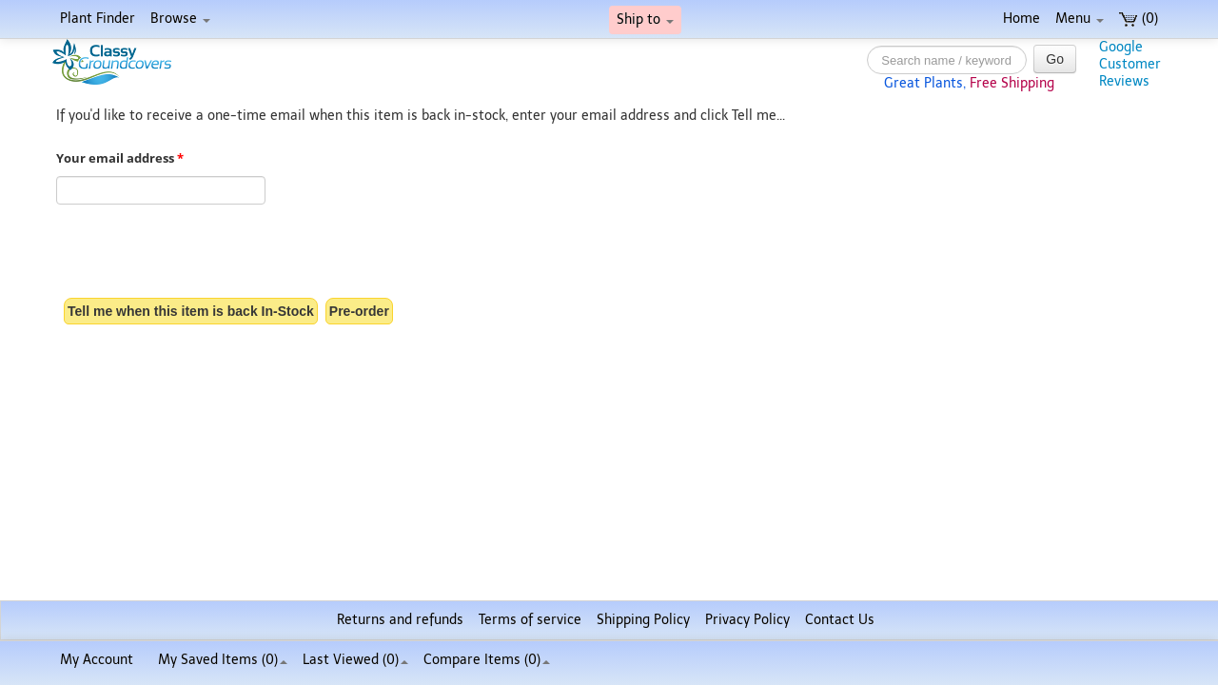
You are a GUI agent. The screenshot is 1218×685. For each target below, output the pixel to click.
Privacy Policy (747, 620)
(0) (1138, 18)
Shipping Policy (643, 620)
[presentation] (200, 253)
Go (1055, 59)
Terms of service (530, 620)
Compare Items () (486, 660)
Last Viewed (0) (355, 660)
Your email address (120, 158)
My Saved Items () (222, 660)
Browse (180, 18)
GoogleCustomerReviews (1130, 64)
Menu (1079, 18)
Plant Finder (97, 18)
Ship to (645, 19)
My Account (96, 660)
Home (1021, 18)
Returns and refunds (400, 620)
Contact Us (839, 620)
